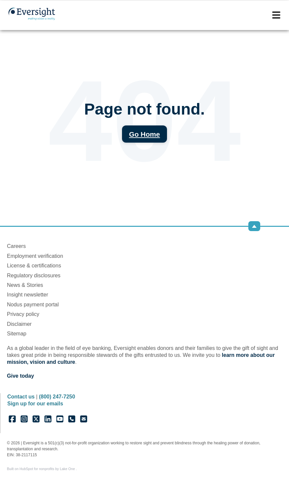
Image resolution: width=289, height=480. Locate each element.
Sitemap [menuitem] (16, 333)
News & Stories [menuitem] (25, 285)
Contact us (21, 396)
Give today (20, 376)
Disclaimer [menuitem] (19, 324)
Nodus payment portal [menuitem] (33, 304)
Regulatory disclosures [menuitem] (34, 275)
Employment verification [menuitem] (35, 256)
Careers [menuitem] (16, 246)
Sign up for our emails (35, 403)
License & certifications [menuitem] (34, 265)
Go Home (144, 134)
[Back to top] (254, 226)
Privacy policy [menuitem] (23, 314)
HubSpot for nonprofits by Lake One (48, 469)
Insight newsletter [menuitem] (27, 294)
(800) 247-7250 (57, 396)
